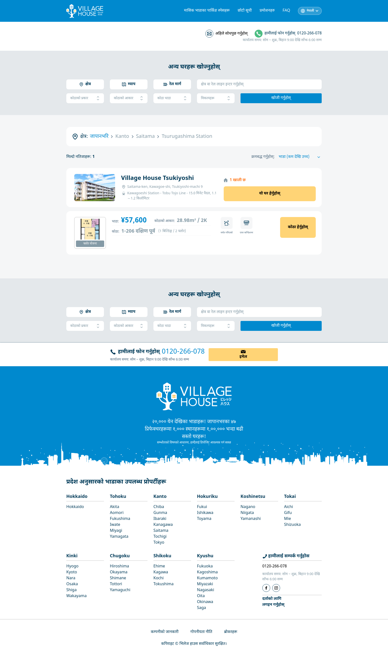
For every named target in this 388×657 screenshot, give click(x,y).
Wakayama (76, 596)
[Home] (194, 396)
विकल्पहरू (216, 98)
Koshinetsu (253, 497)
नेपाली (310, 11)
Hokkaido (77, 497)
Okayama (118, 572)
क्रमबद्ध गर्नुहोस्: (263, 157)
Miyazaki (205, 584)
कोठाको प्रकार (85, 98)
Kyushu (205, 556)
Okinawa (205, 602)
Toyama (204, 519)
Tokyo (158, 542)
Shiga (71, 590)
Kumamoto (207, 578)
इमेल (243, 357)
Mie (287, 519)
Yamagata (119, 536)
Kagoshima (207, 572)
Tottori (116, 584)
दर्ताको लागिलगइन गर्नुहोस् (273, 602)
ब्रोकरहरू (230, 632)
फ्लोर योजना (90, 244)
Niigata (247, 513)
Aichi (288, 507)
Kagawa (160, 572)
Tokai (290, 497)
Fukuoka (205, 566)
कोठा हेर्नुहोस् (298, 227)
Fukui (202, 507)
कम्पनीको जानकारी (164, 632)
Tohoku (118, 497)
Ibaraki (159, 519)
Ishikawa (205, 513)
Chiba (158, 507)
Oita (201, 596)
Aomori (116, 513)
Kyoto (71, 572)
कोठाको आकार (129, 98)
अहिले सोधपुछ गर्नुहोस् (231, 33)
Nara (70, 578)
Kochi (158, 578)
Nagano (248, 507)
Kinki (71, 556)
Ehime (159, 566)
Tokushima (163, 584)
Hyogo (72, 566)
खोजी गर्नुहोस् (281, 98)
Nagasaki (205, 590)
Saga (201, 608)
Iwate (115, 525)
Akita (114, 507)
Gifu (288, 513)
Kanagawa (163, 525)
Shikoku (162, 556)
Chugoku (120, 556)
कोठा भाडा (172, 98)
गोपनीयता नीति (201, 632)
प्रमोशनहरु (267, 10)
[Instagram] (276, 588)
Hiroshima (119, 566)
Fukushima (120, 519)
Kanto (160, 497)
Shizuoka (292, 525)
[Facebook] (266, 588)
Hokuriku (207, 497)
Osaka (72, 584)
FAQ (286, 10)
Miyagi (116, 531)
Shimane (118, 578)
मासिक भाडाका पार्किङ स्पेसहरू (207, 10)
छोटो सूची (245, 10)
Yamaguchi (120, 590)
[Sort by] (300, 157)
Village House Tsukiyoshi (157, 178)
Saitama (161, 531)
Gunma (160, 513)
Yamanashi (251, 519)
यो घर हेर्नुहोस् (269, 193)
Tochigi (160, 536)
